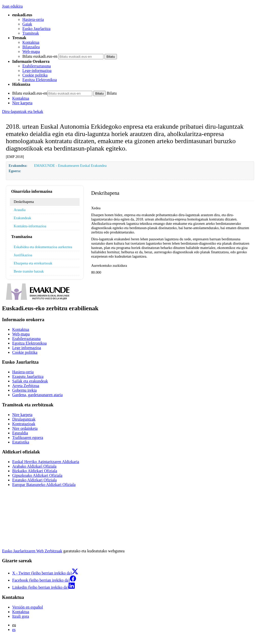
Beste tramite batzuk (29, 271)
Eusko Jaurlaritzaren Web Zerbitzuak (32, 551)
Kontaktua (30, 42)
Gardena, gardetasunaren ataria (37, 395)
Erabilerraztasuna (36, 66)
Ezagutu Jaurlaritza (27, 376)
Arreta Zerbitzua (25, 385)
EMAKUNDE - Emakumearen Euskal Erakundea (70, 166)
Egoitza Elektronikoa (39, 80)
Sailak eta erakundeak (30, 381)
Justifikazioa (23, 255)
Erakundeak (22, 218)
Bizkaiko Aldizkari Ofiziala (34, 471)
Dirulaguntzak (24, 419)
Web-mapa (31, 51)
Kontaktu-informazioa (30, 226)
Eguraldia (20, 433)
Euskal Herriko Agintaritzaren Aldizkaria (45, 462)
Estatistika (20, 442)
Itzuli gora (20, 616)
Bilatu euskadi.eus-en (39, 56)
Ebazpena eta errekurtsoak (33, 263)
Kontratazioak (23, 424)
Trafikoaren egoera (27, 437)
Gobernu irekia (24, 390)
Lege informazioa (26, 348)
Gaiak (27, 24)
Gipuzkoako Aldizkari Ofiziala (37, 475)
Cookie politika (35, 75)
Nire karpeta (22, 103)
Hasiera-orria (33, 19)
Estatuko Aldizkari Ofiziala (34, 480)
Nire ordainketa (25, 428)
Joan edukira (12, 6)
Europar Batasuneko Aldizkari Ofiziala (43, 484)
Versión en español (27, 607)
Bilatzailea (31, 47)
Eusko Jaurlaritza (36, 28)
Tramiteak (30, 33)
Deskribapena (24, 202)
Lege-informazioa (37, 70)
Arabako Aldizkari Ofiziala (34, 466)
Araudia (19, 210)
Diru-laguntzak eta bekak (22, 111)
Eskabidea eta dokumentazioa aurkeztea (43, 247)
